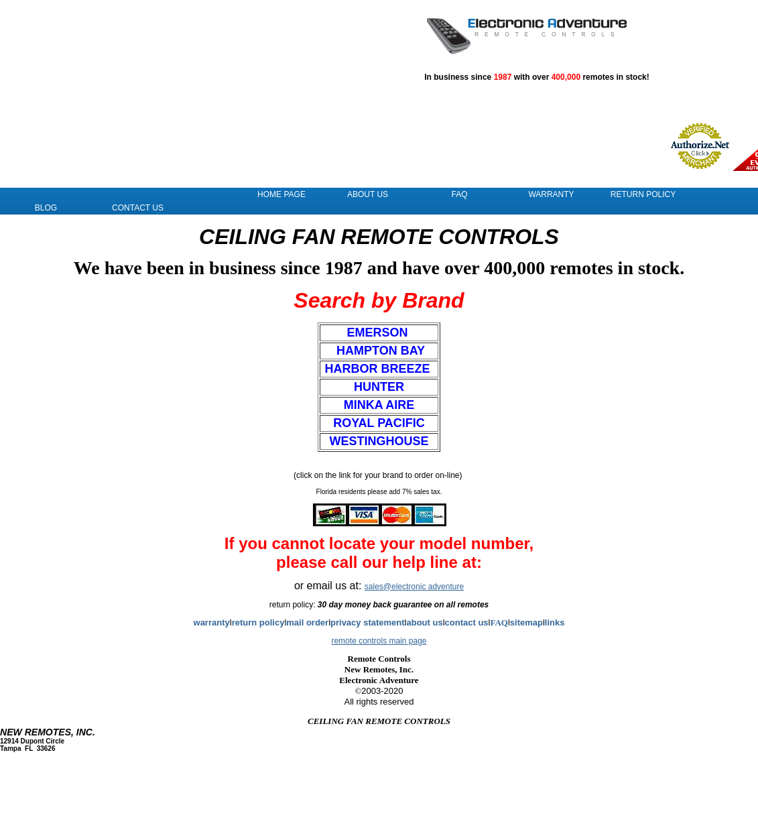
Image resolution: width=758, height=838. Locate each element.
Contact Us (138, 210)
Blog (46, 210)
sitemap (526, 625)
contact (462, 625)
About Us (367, 197)
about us (424, 625)
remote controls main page (378, 643)
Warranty (551, 197)
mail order (307, 625)
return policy (258, 625)
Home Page (281, 197)
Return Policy (643, 197)
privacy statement (367, 625)
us (483, 625)
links (555, 625)
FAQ (459, 197)
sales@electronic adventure (414, 589)
